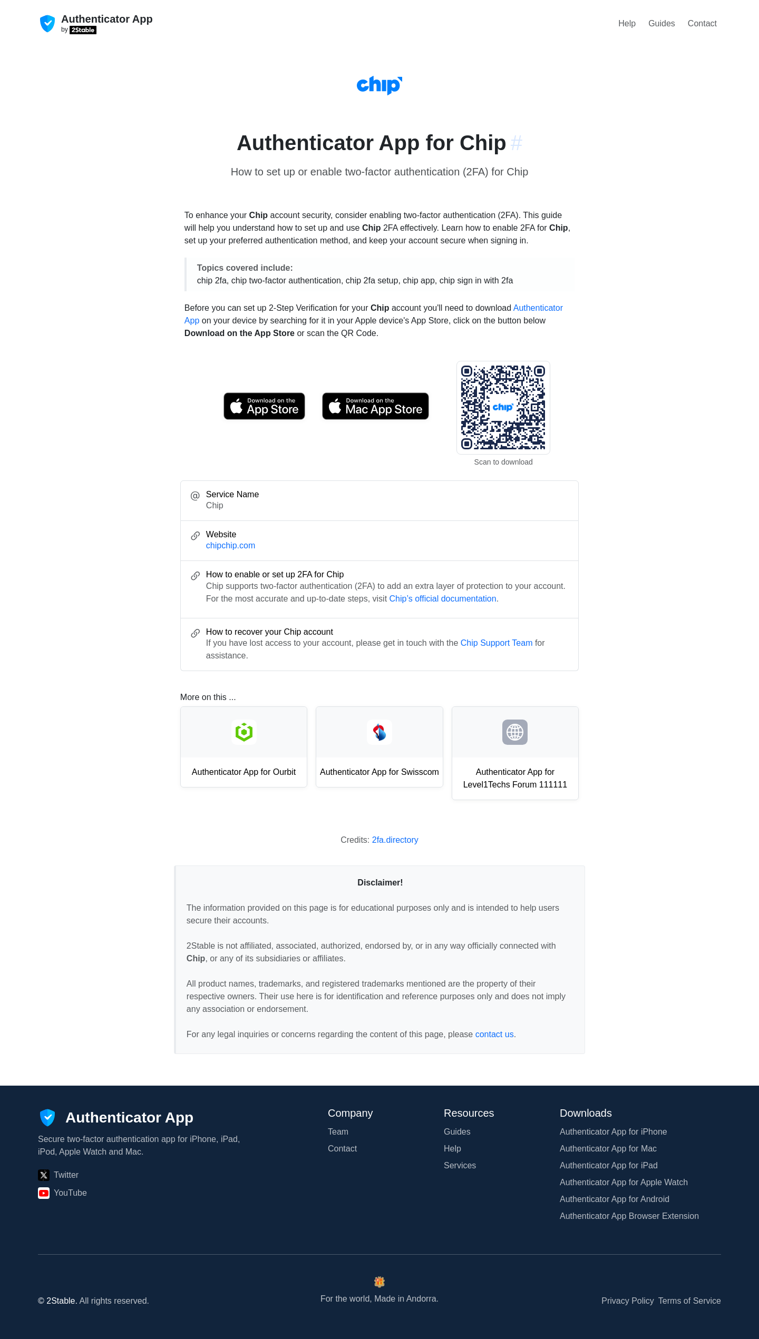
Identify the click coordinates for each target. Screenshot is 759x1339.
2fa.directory (395, 839)
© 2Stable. (57, 1300)
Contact (702, 23)
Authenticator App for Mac (608, 1148)
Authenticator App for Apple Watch (624, 1182)
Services (460, 1165)
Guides (661, 23)
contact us (494, 1034)
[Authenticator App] (115, 1118)
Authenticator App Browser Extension (629, 1216)
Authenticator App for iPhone (613, 1131)
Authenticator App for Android (614, 1199)
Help (627, 23)
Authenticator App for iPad (609, 1165)
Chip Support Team (497, 642)
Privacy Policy (627, 1300)
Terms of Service (689, 1300)
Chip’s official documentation (443, 598)
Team (338, 1131)
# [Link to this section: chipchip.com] (516, 142)
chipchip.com (230, 545)
